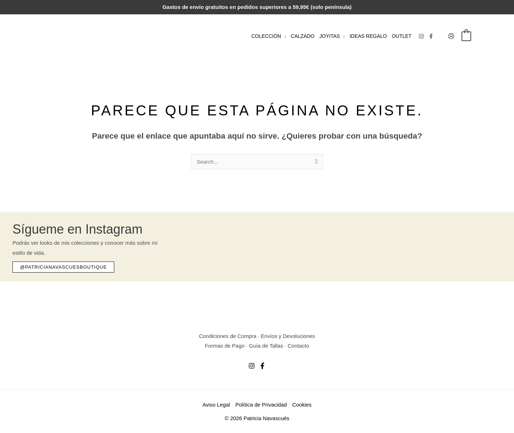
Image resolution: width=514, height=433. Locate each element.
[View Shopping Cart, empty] (466, 36)
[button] (283, 36)
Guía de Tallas (266, 346)
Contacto (298, 346)
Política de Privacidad (261, 405)
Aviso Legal (216, 405)
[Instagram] (421, 36)
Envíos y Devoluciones (288, 336)
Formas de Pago (225, 346)
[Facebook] (431, 36)
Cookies (302, 405)
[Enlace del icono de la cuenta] (451, 36)
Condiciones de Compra (227, 336)
